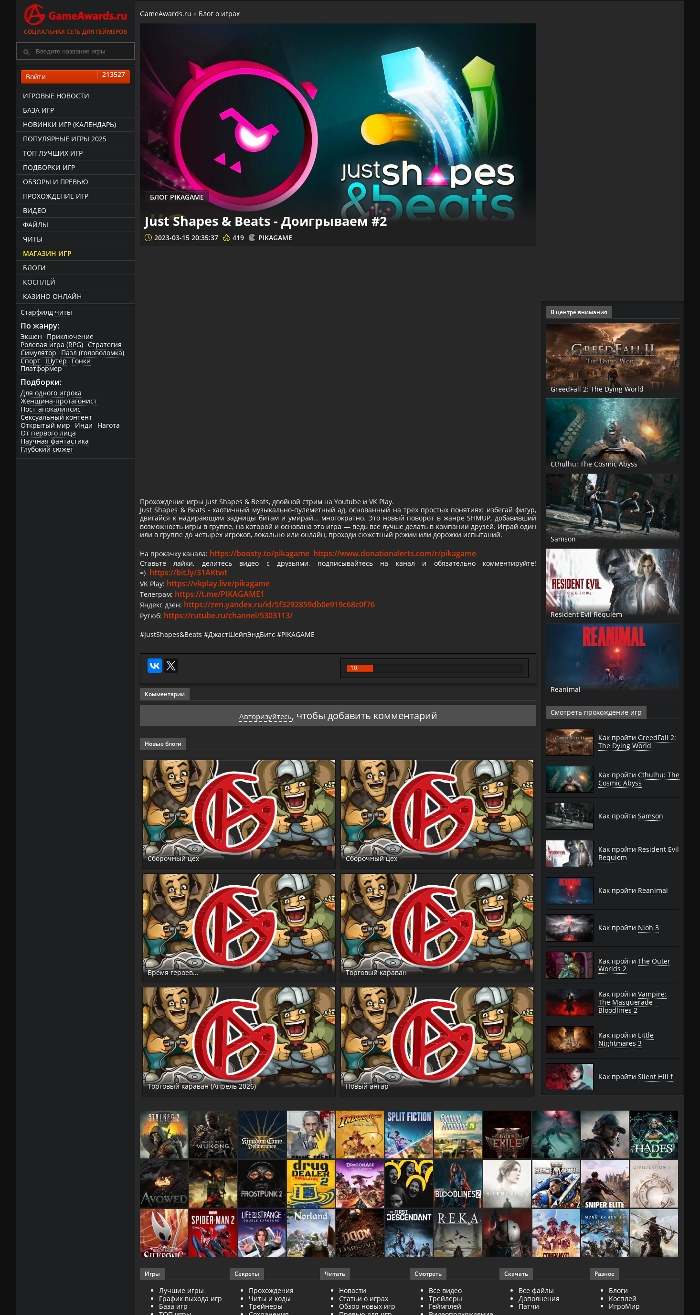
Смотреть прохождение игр (590, 712)
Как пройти (637, 741)
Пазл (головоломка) (92, 352)
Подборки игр (49, 167)
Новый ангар (375, 1113)
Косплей (39, 281)
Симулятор (38, 352)
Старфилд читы (46, 312)
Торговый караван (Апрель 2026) (221, 1113)
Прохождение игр (55, 196)
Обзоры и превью (55, 181)
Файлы (35, 224)
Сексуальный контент (56, 417)
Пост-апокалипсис (51, 409)
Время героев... (182, 999)
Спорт (31, 360)
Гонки (81, 360)
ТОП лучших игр (53, 153)
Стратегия (105, 344)
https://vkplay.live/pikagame (221, 608)
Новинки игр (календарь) (69, 124)
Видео (34, 210)
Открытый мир (45, 425)
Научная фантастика (55, 440)
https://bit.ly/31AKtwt (189, 598)
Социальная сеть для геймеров (75, 18)
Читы (32, 239)
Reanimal (571, 688)
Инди (84, 425)
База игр (38, 110)
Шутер (56, 360)
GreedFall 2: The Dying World (612, 388)
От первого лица (48, 432)
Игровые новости (56, 95)
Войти (75, 77)
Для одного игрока (51, 392)
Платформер (41, 368)
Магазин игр (47, 253)
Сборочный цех (182, 885)
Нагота (108, 425)
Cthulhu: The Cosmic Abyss (608, 463)
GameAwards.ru (165, 13)
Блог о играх (219, 13)
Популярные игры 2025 (64, 138)
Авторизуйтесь (265, 742)
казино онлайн (52, 296)
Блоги (34, 267)
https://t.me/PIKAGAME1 (224, 619)
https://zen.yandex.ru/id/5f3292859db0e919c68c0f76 (284, 630)
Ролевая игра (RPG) (52, 344)
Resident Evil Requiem (599, 613)
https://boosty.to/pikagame (268, 576)
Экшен (31, 336)
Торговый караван (388, 999)
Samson (567, 538)
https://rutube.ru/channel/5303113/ (231, 640)
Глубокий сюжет (47, 449)
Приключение (70, 336)
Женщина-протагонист (59, 400)
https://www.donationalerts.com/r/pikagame (403, 576)
